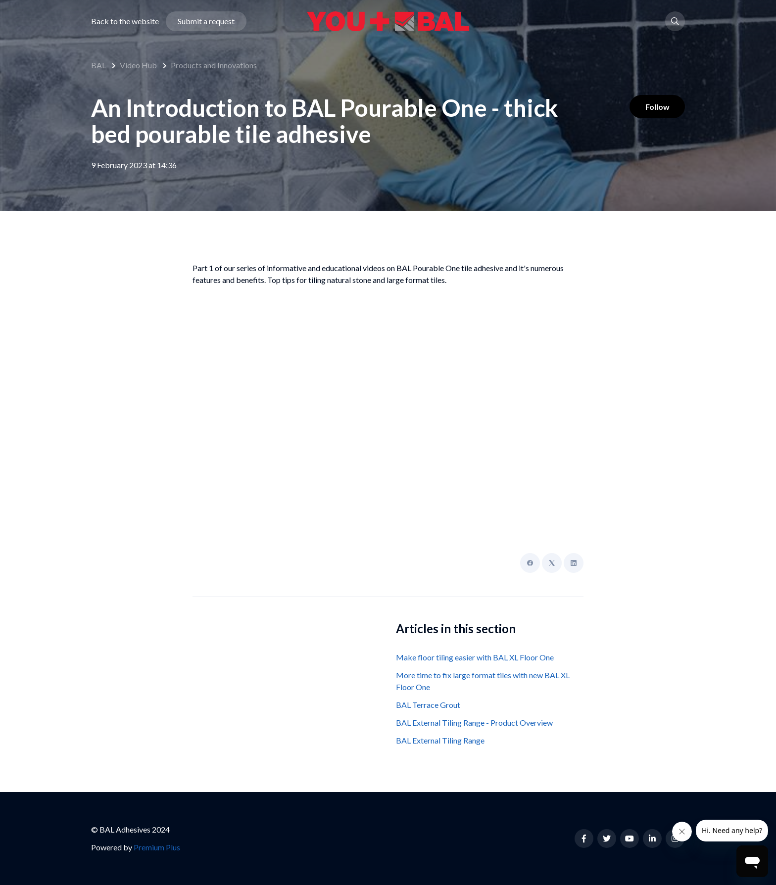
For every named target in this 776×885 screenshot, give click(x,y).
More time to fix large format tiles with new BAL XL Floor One (483, 681)
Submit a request (206, 21)
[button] (675, 22)
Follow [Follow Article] (657, 106)
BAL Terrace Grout (428, 704)
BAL (98, 65)
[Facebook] (530, 563)
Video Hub (138, 65)
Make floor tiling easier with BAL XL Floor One (475, 657)
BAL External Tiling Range (440, 740)
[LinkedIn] (573, 563)
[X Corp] (552, 563)
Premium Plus (157, 847)
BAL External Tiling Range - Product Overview (474, 722)
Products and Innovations (214, 65)
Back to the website (125, 21)
